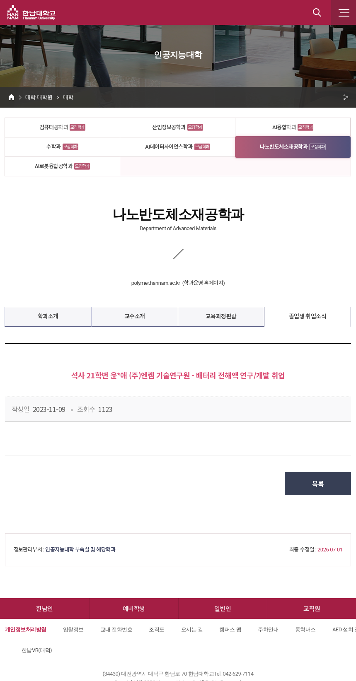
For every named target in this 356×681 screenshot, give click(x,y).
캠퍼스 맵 (230, 629)
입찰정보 (73, 629)
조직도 (156, 629)
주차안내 (268, 629)
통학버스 (305, 629)
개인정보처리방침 (25, 629)
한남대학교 (31, 12)
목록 (318, 483)
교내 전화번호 (116, 629)
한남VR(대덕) (37, 650)
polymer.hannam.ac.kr (155, 283)
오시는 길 (192, 629)
